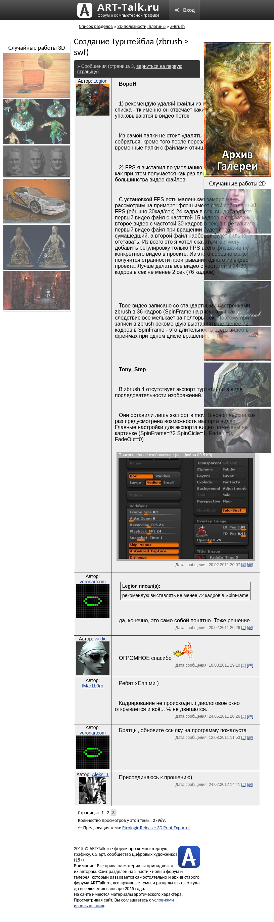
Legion (100, 81)
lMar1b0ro (92, 685)
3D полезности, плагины (141, 26)
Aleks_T (100, 774)
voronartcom (93, 581)
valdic (100, 638)
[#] (243, 564)
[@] (250, 564)
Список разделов (96, 26)
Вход (184, 10)
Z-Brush (177, 26)
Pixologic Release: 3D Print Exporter (156, 828)
